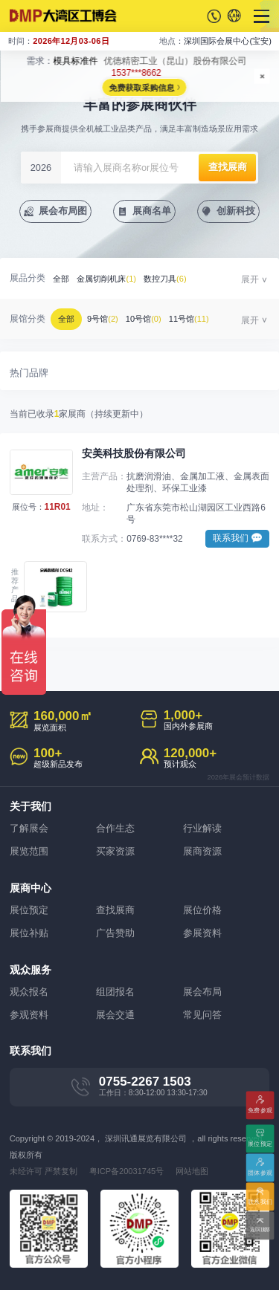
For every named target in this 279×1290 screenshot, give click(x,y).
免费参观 (260, 1109)
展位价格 (202, 909)
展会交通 (115, 1014)
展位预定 (29, 909)
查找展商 (115, 909)
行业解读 (202, 828)
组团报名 (115, 991)
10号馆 (143, 318)
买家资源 (115, 851)
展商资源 (202, 851)
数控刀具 (165, 278)
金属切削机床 (106, 278)
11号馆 (189, 318)
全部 (61, 278)
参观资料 (29, 1014)
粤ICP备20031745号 (126, 1171)
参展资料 (202, 933)
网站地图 (192, 1171)
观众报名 (29, 991)
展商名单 (151, 210)
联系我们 (260, 1201)
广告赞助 (115, 933)
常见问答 (202, 1014)
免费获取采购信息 (141, 87)
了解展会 (29, 828)
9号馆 (102, 318)
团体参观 (260, 1172)
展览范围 (29, 851)
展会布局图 (63, 210)
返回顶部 (260, 1230)
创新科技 (236, 210)
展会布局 (202, 991)
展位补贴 (29, 933)
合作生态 (115, 828)
